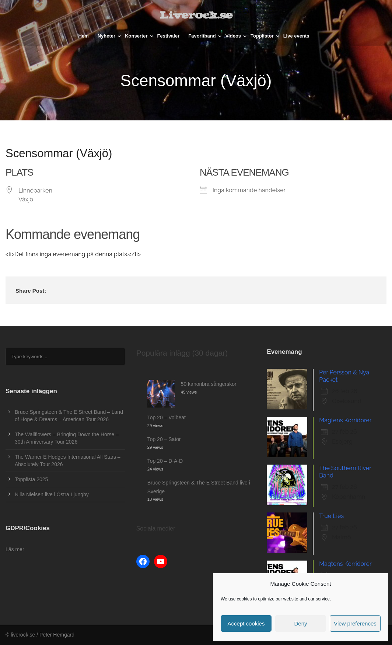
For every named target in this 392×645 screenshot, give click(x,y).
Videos (233, 36)
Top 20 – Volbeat (166, 417)
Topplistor (262, 36)
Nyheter (106, 36)
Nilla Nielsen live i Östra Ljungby (52, 494)
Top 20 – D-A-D (165, 461)
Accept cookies (246, 623)
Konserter (136, 36)
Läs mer (15, 549)
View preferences (355, 623)
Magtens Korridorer (345, 420)
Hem (83, 36)
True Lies (331, 515)
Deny (300, 623)
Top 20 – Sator (164, 439)
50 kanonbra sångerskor (209, 384)
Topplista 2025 (31, 479)
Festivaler (168, 36)
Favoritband (202, 36)
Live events (296, 36)
